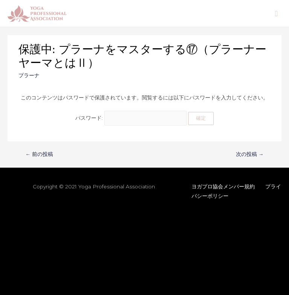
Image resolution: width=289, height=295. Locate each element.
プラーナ (29, 75)
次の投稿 (250, 154)
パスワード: (131, 118)
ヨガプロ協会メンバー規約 (223, 186)
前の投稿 (39, 154)
